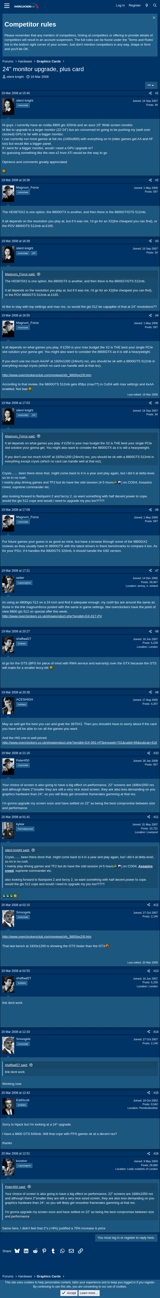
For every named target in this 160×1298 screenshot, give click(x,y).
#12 (156, 905)
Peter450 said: (15, 1187)
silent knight (15, 77)
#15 (156, 1093)
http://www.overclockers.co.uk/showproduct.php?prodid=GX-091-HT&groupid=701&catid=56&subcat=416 (79, 742)
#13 (156, 971)
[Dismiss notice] (153, 18)
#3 (157, 241)
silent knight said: (17, 850)
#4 (157, 315)
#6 (157, 509)
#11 (156, 817)
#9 (157, 692)
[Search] (155, 5)
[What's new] (147, 5)
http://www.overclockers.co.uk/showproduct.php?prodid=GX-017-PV (52, 616)
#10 (156, 753)
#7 (157, 570)
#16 (156, 1153)
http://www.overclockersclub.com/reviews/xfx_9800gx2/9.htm (46, 375)
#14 (156, 1032)
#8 (157, 631)
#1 (157, 93)
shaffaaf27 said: (16, 1065)
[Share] (150, 93)
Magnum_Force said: (20, 274)
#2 (157, 180)
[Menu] (7, 6)
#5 (157, 403)
